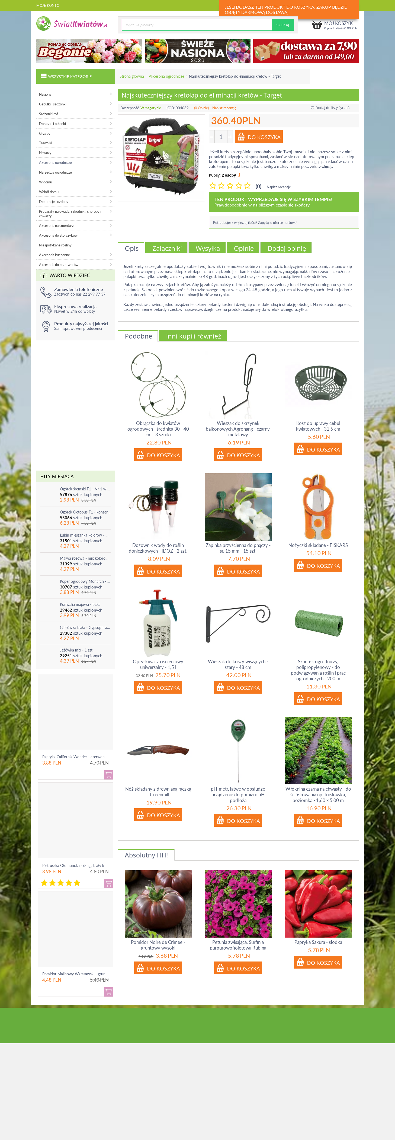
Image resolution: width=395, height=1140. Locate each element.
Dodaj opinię (287, 248)
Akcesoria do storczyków (58, 235)
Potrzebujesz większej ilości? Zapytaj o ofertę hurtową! (255, 222)
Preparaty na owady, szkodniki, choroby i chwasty (70, 213)
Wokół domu (49, 192)
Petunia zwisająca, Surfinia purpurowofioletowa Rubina (238, 945)
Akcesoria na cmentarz (56, 225)
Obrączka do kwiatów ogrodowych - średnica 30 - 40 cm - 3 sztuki (158, 428)
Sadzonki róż (48, 114)
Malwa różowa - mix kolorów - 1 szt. (85, 558)
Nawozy (45, 153)
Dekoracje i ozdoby (53, 201)
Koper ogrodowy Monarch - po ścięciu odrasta (85, 581)
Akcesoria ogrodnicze (166, 76)
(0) (258, 186)
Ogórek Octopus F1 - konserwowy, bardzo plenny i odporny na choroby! (85, 512)
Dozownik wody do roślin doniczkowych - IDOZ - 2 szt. (158, 548)
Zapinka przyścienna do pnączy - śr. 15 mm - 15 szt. (238, 548)
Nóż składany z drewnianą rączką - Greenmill (158, 791)
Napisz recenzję (224, 108)
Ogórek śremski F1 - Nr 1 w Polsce (85, 489)
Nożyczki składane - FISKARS (318, 545)
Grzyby (44, 133)
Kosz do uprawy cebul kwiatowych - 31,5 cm (318, 426)
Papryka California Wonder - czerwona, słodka (80, 756)
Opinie (244, 248)
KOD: (170, 108)
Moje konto (47, 5)
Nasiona (45, 94)
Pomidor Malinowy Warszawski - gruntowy (78, 974)
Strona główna (132, 76)
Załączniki (167, 248)
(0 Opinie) (201, 108)
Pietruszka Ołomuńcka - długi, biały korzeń (77, 865)
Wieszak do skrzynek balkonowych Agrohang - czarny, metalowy (238, 428)
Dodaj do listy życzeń (330, 107)
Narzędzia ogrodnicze (55, 172)
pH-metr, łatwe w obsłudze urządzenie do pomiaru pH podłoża (238, 794)
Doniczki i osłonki (52, 123)
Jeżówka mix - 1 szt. (76, 650)
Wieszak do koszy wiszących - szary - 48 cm (238, 664)
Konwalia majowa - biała (80, 604)
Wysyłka (208, 248)
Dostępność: (130, 108)
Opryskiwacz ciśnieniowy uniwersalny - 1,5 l (158, 664)
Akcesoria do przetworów (58, 264)
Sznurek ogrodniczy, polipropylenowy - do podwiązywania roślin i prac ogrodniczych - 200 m (318, 670)
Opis (132, 248)
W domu (45, 182)
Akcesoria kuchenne (54, 255)
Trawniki (45, 143)
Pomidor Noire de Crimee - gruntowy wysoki (158, 945)
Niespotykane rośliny (55, 245)
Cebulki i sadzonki (52, 104)
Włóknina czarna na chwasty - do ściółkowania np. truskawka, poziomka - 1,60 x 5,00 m (318, 794)
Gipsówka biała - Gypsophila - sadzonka (85, 627)
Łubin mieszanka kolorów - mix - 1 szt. (85, 535)
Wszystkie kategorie (66, 75)
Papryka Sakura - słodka (318, 942)
